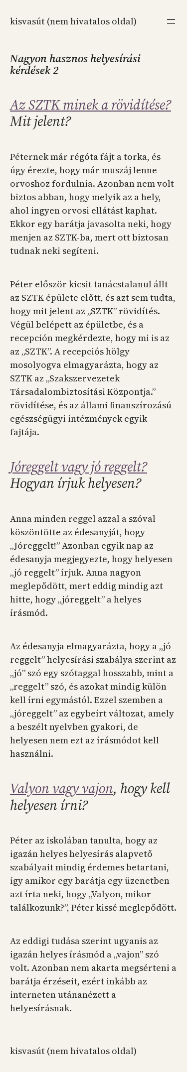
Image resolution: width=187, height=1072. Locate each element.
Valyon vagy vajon (61, 788)
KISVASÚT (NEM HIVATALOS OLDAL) (73, 21)
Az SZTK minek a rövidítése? (90, 104)
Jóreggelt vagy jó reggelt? (78, 466)
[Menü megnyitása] (171, 21)
